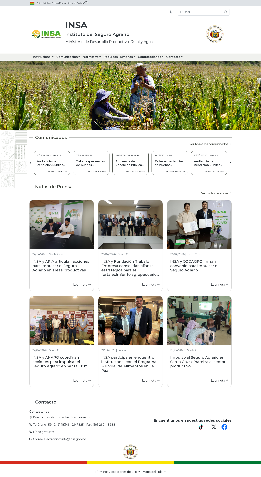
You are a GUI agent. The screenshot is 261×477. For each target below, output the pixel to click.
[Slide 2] (124, 125)
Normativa (91, 57)
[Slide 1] (117, 125)
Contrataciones (149, 57)
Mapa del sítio (154, 472)
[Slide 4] (137, 125)
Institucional (42, 57)
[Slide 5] (143, 125)
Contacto (173, 57)
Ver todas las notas (216, 193)
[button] (230, 163)
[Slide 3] (130, 125)
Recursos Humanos (118, 57)
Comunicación (67, 57)
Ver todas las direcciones (70, 417)
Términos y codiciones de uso (118, 472)
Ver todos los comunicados (210, 144)
